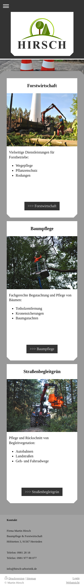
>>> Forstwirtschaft (42, 206)
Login (76, 578)
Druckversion (14, 578)
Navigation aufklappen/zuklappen (42, 6)
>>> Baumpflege (42, 349)
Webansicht (73, 582)
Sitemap (31, 578)
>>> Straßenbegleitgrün (42, 492)
